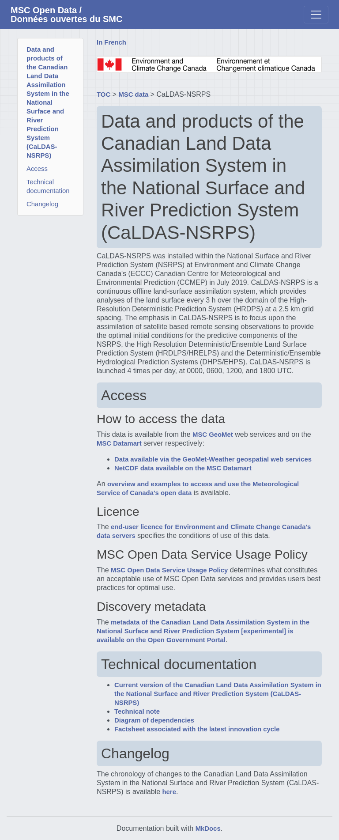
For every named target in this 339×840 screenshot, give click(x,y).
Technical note (137, 711)
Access (37, 168)
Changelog (42, 204)
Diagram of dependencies (154, 720)
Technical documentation (48, 186)
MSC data (133, 94)
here (169, 791)
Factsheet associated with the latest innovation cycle (196, 729)
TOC (103, 94)
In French (111, 42)
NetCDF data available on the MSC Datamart (183, 468)
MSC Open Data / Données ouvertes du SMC (66, 14)
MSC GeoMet (212, 434)
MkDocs (208, 828)
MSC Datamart (119, 443)
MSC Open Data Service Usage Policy (169, 570)
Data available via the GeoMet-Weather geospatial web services (213, 459)
